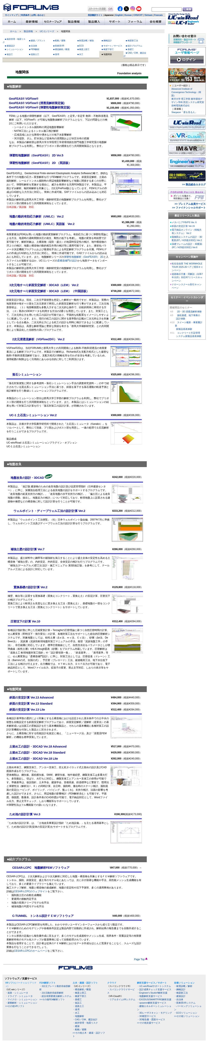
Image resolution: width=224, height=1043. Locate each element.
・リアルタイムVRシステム (121, 999)
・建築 (76, 1026)
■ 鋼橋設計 (107, 40)
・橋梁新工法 (181, 992)
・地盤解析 (78, 1016)
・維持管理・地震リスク (85, 1023)
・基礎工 (77, 999)
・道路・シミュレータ (16, 992)
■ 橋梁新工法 (132, 40)
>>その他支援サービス (148, 1023)
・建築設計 (179, 996)
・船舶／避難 (79, 1029)
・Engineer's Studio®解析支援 (152, 992)
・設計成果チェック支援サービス (154, 989)
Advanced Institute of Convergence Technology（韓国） (186, 92)
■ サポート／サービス (112, 46)
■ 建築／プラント (37, 40)
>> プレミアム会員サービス (190, 203)
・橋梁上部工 (79, 992)
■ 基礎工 (130, 49)
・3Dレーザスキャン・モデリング (154, 1013)
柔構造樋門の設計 (67, 260)
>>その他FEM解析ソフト (52, 999)
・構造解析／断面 (82, 989)
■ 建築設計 (10, 46)
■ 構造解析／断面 (61, 49)
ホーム (13, 31)
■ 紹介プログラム (134, 46)
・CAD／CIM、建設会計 (85, 1019)
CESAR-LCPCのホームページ (30, 950)
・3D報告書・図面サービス (151, 1019)
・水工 (76, 1013)
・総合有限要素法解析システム (55, 996)
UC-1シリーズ (47, 31)
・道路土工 (78, 1006)
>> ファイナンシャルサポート (189, 207)
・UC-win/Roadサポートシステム (154, 986)
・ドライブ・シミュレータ (19, 996)
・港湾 (76, 1009)
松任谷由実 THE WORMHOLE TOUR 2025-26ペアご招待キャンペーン (187, 266)
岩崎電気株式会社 (180, 105)
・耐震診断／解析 (183, 986)
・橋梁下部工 (79, 996)
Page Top (140, 959)
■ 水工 (80, 54)
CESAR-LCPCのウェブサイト (30, 891)
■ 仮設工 (9, 54)
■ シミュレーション (14, 49)
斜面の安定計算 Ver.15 (183, 226)
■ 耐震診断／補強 (85, 40)
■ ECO (80, 46)
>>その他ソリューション (186, 1016)
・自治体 (178, 999)
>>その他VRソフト (15, 1006)
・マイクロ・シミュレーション (21, 999)
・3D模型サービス (146, 1016)
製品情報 (28, 31)
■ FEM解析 (34, 49)
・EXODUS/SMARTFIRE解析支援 (154, 999)
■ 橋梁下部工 (108, 49)
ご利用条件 (24, 15)
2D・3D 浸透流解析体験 (189, 311)
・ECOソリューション (185, 1013)
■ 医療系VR (58, 46)
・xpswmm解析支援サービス (151, 1003)
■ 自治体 (33, 46)
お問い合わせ (37, 15)
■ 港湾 (56, 54)
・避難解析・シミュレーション (21, 1003)
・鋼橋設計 (179, 989)
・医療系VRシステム (184, 1003)
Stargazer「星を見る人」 (184, 112)
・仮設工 (77, 1003)
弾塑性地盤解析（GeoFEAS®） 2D (83, 256)
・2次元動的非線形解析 (51, 992)
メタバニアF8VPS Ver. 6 (184, 222)
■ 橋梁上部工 (83, 49)
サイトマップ (11, 15)
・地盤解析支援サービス (149, 996)
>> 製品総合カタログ (194, 184)
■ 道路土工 (34, 54)
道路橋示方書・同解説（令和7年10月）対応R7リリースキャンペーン (187, 277)
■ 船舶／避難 (59, 40)
